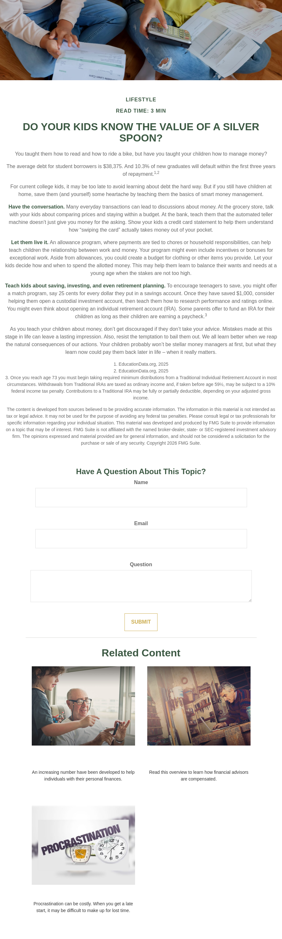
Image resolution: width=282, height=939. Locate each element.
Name (141, 482)
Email (141, 523)
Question (141, 564)
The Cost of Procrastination (83, 893)
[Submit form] (141, 622)
